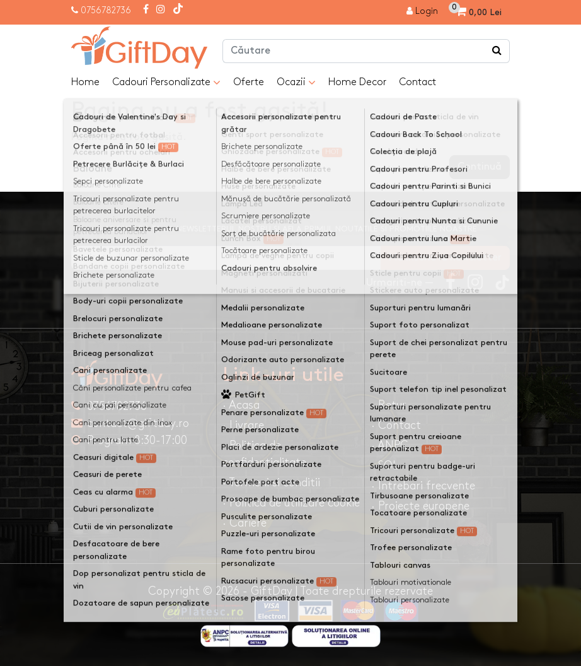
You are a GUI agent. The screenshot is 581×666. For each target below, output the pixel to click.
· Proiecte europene (420, 506)
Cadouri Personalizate (166, 82)
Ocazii (296, 82)
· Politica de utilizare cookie (291, 503)
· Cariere (244, 523)
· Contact (396, 425)
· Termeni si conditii (271, 482)
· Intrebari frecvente (423, 486)
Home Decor (357, 82)
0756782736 (106, 10)
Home (85, 82)
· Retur (388, 405)
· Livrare (243, 425)
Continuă (479, 167)
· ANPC (389, 445)
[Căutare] (497, 51)
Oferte (248, 82)
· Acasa (241, 405)
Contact (417, 82)
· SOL (384, 465)
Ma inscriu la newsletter (445, 257)
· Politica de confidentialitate (264, 454)
